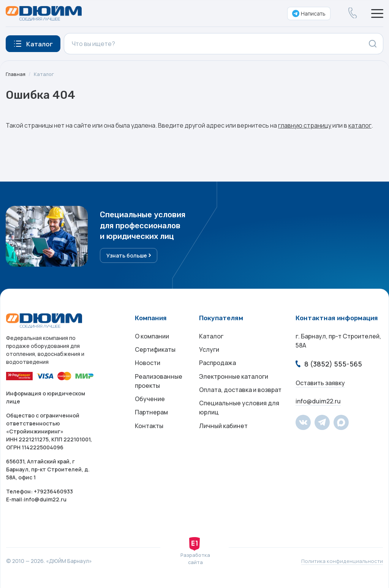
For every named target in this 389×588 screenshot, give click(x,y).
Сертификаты (155, 351)
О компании (152, 336)
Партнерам (151, 421)
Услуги (209, 351)
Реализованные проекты (158, 386)
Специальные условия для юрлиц (239, 416)
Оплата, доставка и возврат (240, 397)
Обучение (150, 406)
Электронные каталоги (233, 382)
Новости (147, 366)
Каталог (45, 73)
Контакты (149, 436)
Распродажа (217, 366)
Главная (16, 73)
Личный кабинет (223, 436)
